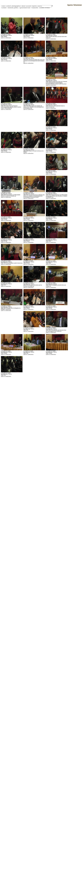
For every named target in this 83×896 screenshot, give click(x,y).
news (3, 6)
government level (25, 7)
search (39, 6)
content (8, 6)
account (28, 6)
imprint (34, 6)
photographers (16, 6)
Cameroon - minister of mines (41, 7)
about (23, 6)
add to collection (6, 38)
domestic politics (13, 7)
